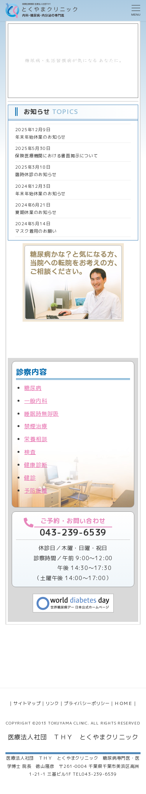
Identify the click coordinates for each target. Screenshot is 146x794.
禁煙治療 (35, 426)
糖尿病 (32, 388)
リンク (52, 703)
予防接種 (35, 490)
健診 (30, 477)
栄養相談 (35, 439)
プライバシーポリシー (87, 703)
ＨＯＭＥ (123, 703)
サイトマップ (27, 703)
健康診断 (35, 464)
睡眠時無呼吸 (41, 413)
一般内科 (35, 400)
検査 (30, 452)
